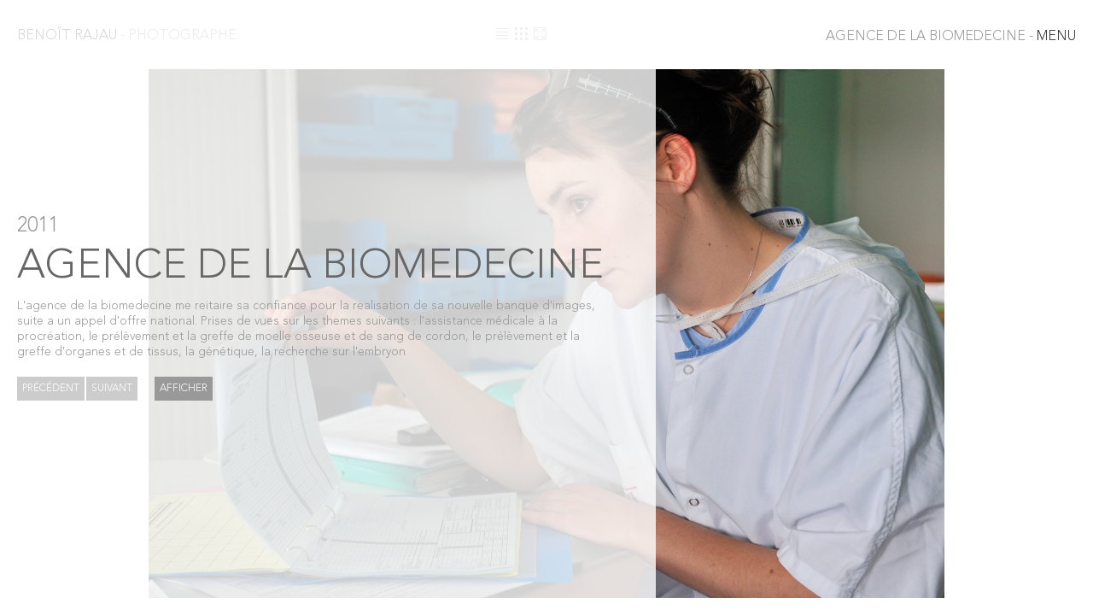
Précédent (50, 389)
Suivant (111, 389)
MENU (951, 37)
